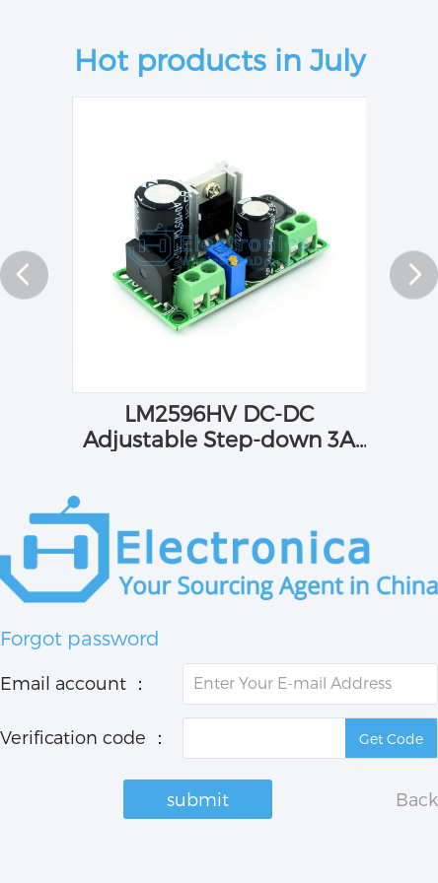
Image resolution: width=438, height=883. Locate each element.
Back (417, 798)
